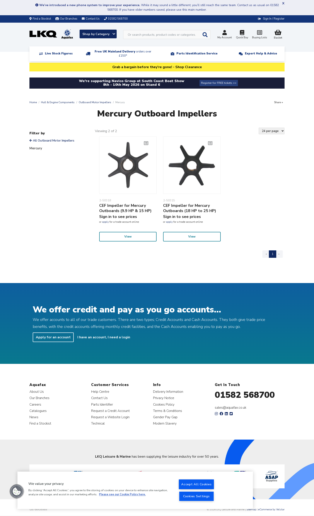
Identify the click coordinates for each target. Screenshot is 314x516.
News (33, 417)
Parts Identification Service (197, 54)
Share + (278, 102)
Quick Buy (242, 35)
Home (33, 102)
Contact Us (99, 398)
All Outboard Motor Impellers (51, 140)
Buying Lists (259, 35)
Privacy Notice (163, 398)
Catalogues (38, 410)
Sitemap (251, 509)
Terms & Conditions (167, 410)
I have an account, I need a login (103, 337)
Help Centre (100, 391)
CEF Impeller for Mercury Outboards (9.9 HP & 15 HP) (125, 208)
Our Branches (66, 19)
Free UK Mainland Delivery (123, 54)
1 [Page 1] (272, 254)
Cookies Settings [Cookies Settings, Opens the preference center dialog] (196, 496)
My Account (224, 35)
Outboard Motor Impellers (95, 102)
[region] (135, 490)
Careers (35, 404)
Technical (98, 423)
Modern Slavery (165, 423)
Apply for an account (53, 337)
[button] (17, 491)
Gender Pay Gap (165, 417)
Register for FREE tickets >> (218, 83)
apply (105, 222)
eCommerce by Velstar (271, 509)
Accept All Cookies (196, 484)
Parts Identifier (102, 404)
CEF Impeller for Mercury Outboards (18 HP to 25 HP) (189, 208)
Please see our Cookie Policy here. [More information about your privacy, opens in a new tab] (122, 495)
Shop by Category (98, 34)
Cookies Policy (163, 404)
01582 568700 (245, 395)
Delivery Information (168, 391)
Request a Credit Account (110, 410)
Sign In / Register (274, 19)
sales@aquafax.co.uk (230, 407)
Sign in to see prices (118, 216)
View (128, 236)
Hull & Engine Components (58, 102)
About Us (36, 391)
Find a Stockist (40, 19)
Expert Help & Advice (261, 54)
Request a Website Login (110, 417)
